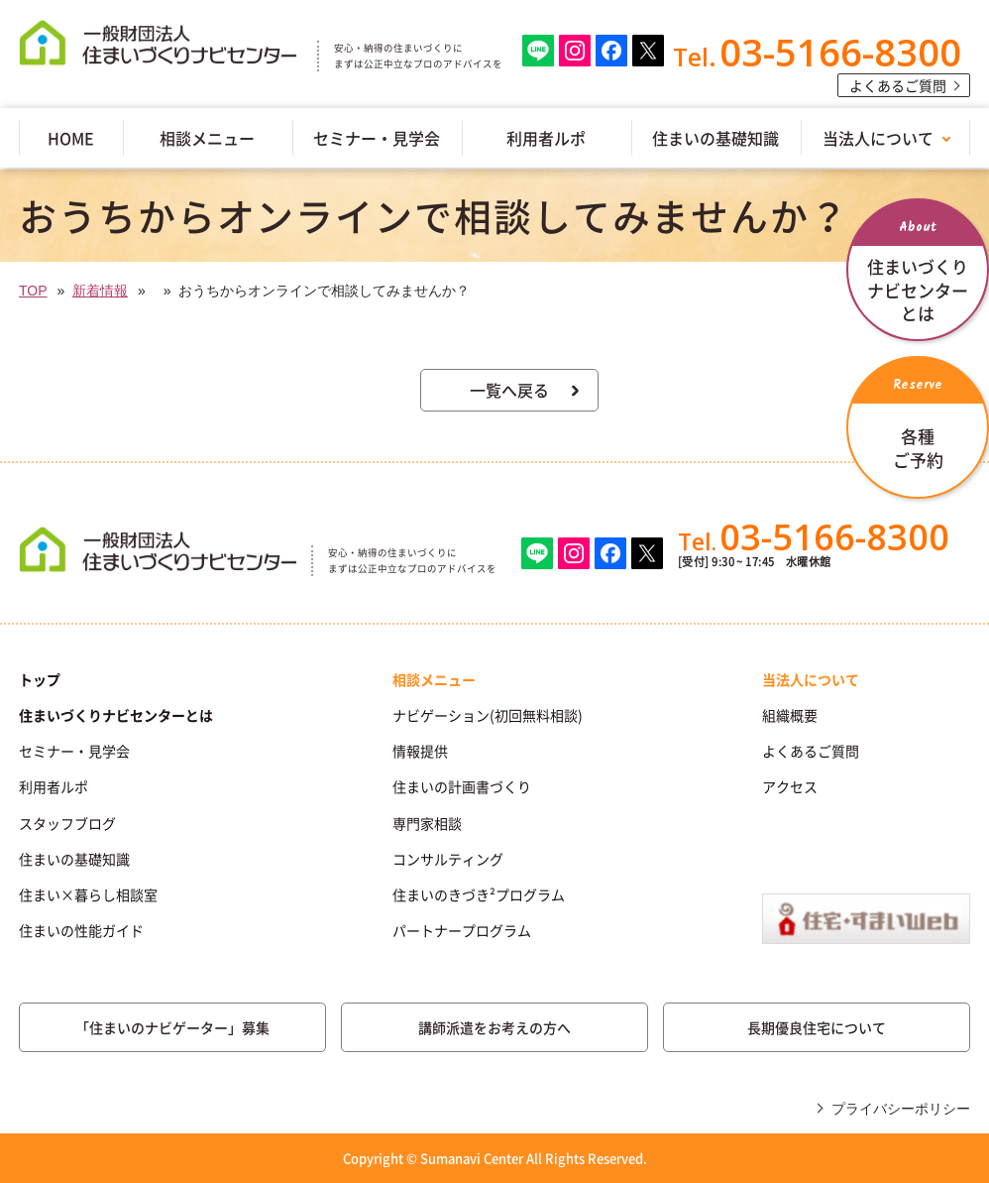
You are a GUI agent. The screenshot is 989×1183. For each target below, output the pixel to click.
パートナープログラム (461, 930)
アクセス (790, 786)
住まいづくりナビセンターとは (116, 715)
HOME (71, 138)
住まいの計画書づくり (461, 786)
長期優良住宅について (816, 1027)
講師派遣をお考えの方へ (494, 1027)
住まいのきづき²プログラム (478, 894)
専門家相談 (427, 823)
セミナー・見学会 (376, 138)
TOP (33, 290)
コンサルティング (447, 859)
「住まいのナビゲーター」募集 (172, 1027)
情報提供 (420, 751)
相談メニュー (207, 138)
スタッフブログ (67, 823)
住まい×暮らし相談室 (88, 894)
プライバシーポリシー (900, 1109)
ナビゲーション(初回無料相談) (487, 715)
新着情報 (100, 290)
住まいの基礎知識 (715, 138)
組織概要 (790, 715)
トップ (39, 679)
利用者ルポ (546, 138)
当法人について (878, 138)
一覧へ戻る (509, 390)
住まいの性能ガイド (81, 930)
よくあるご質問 (897, 85)
